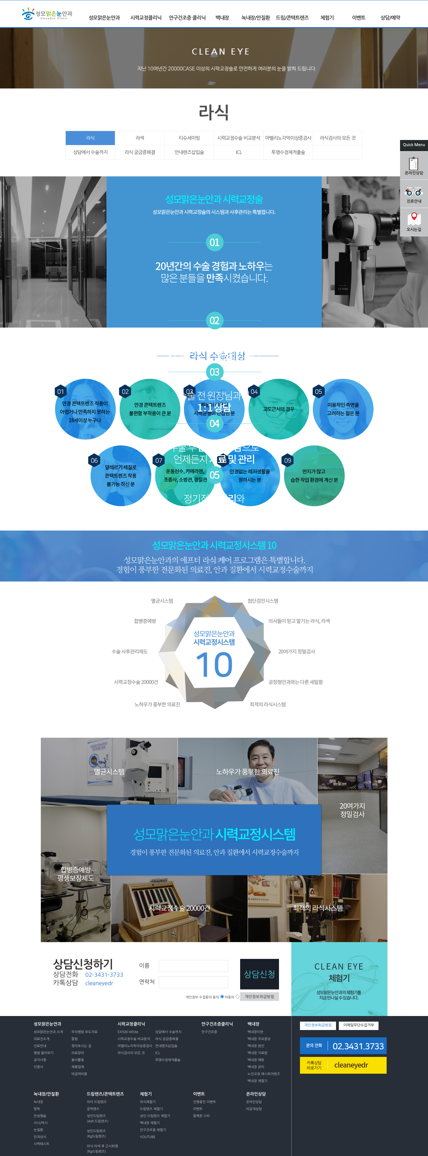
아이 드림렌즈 (97, 1102)
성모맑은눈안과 (104, 17)
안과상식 (40, 1137)
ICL (239, 152)
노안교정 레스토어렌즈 (264, 1074)
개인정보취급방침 (259, 997)
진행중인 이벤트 (204, 1102)
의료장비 (78, 1053)
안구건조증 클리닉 (187, 17)
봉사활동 (78, 1060)
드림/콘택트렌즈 (292, 17)
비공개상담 (254, 1109)
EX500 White (128, 1032)
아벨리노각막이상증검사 (288, 138)
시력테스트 (41, 1144)
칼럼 (75, 1039)
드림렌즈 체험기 (151, 1109)
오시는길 (414, 230)
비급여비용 (79, 1074)
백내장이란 (255, 1032)
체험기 (327, 17)
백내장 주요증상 (259, 1039)
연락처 (147, 982)
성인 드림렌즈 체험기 (155, 1116)
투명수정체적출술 (288, 152)
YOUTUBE (148, 1137)
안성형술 (40, 1116)
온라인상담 (414, 173)
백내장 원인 (256, 1046)
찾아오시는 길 (81, 1046)
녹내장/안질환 (256, 17)
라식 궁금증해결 (140, 152)
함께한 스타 (201, 1116)
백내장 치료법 (258, 1053)
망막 (37, 1109)
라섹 (140, 138)
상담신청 (259, 974)
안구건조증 (209, 1032)
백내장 (222, 17)
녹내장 (38, 1102)
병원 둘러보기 (44, 1053)
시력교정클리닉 (145, 17)
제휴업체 (78, 1067)
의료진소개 (41, 1039)
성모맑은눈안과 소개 (48, 1032)
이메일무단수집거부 (358, 1025)
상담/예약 (390, 17)
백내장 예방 (256, 1060)
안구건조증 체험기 (153, 1130)
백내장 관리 (256, 1067)
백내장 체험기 (258, 1081)
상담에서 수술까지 (90, 152)
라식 (90, 138)
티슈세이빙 (189, 138)
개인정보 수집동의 (199, 997)
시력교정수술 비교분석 (238, 138)
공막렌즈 (93, 1109)
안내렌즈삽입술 (189, 152)
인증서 (38, 1067)
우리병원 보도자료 (85, 1032)
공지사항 (40, 1060)
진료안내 (414, 201)
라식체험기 (148, 1102)
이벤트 (358, 17)
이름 (144, 965)
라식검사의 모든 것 (337, 138)
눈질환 (38, 1130)
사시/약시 (41, 1123)
